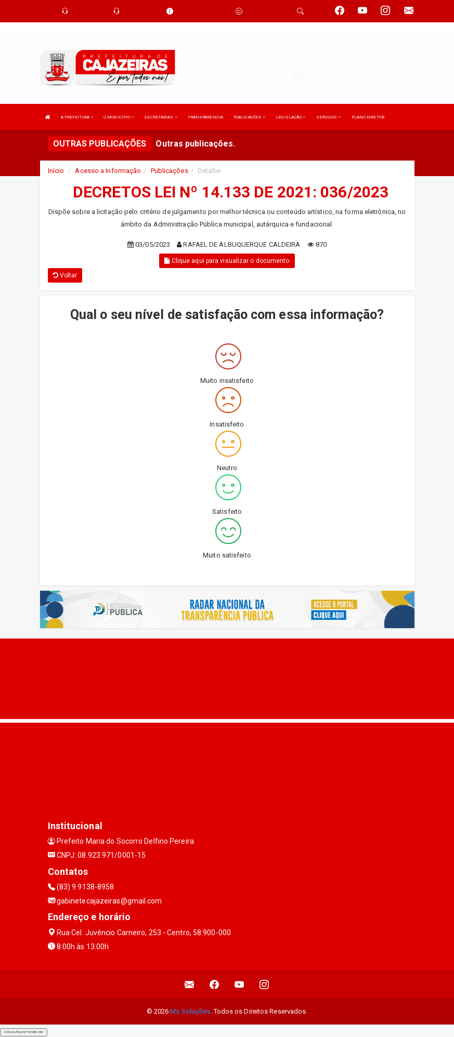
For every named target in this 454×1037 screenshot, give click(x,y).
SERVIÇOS (328, 117)
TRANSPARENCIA (205, 117)
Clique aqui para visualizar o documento (226, 260)
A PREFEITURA (77, 117)
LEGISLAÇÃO (290, 117)
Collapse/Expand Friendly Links (23, 1031)
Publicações (169, 171)
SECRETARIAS (160, 117)
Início (56, 171)
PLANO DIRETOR (368, 117)
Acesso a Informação (108, 171)
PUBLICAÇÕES (249, 117)
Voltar (65, 275)
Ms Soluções (190, 1011)
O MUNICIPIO (118, 117)
